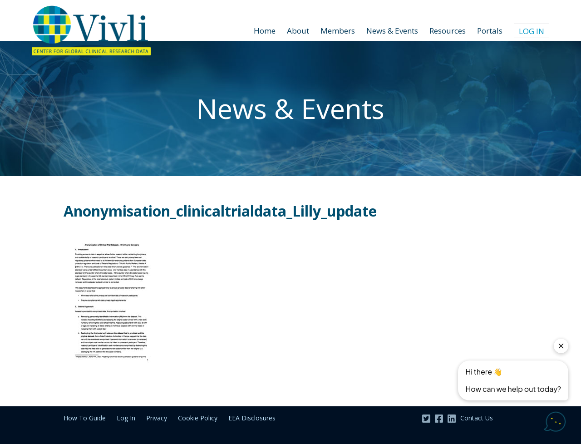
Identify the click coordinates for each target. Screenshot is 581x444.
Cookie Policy (197, 418)
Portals (489, 30)
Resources (447, 30)
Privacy (156, 418)
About (298, 30)
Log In (531, 31)
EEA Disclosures (252, 418)
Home (265, 30)
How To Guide (85, 418)
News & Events (392, 30)
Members (337, 30)
